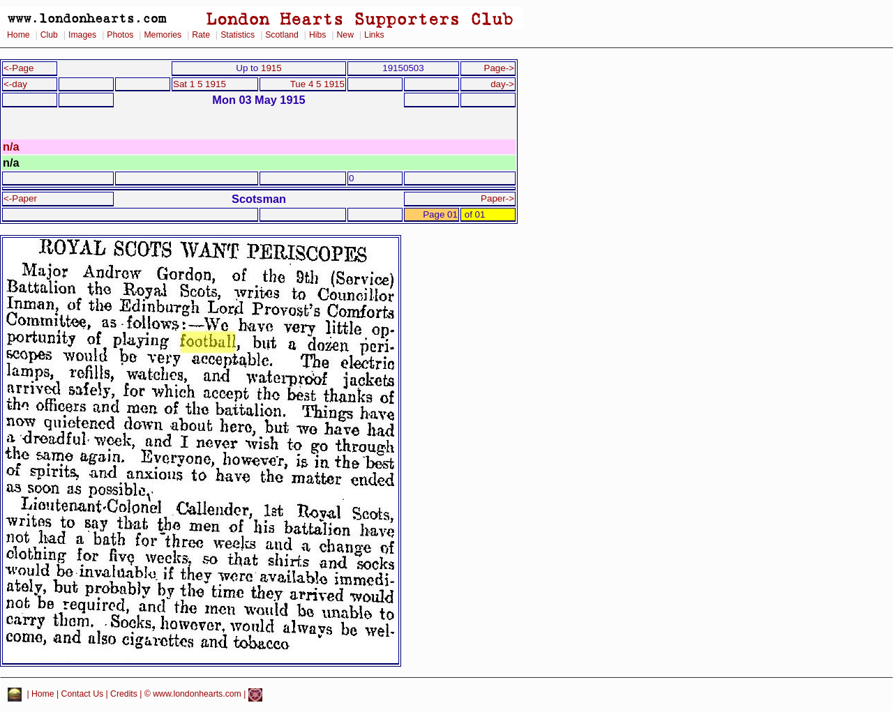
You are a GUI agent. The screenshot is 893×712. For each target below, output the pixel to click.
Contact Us (82, 694)
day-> (502, 84)
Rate (201, 35)
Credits (123, 694)
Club (49, 35)
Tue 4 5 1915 (317, 84)
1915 (271, 68)
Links (374, 35)
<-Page (18, 68)
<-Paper (20, 198)
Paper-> (497, 198)
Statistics (237, 35)
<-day (15, 84)
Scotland (282, 35)
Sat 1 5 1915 (199, 84)
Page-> (498, 68)
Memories (162, 35)
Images (82, 35)
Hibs (317, 35)
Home (18, 35)
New (345, 35)
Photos (120, 35)
